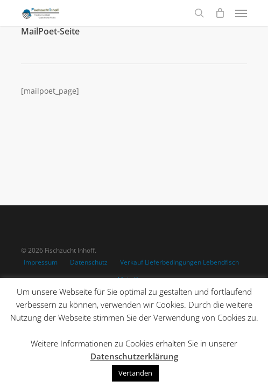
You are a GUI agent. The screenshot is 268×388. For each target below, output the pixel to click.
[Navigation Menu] (241, 13)
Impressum (41, 262)
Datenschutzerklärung (134, 356)
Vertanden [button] (135, 373)
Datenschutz (89, 262)
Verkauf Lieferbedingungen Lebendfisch (179, 262)
